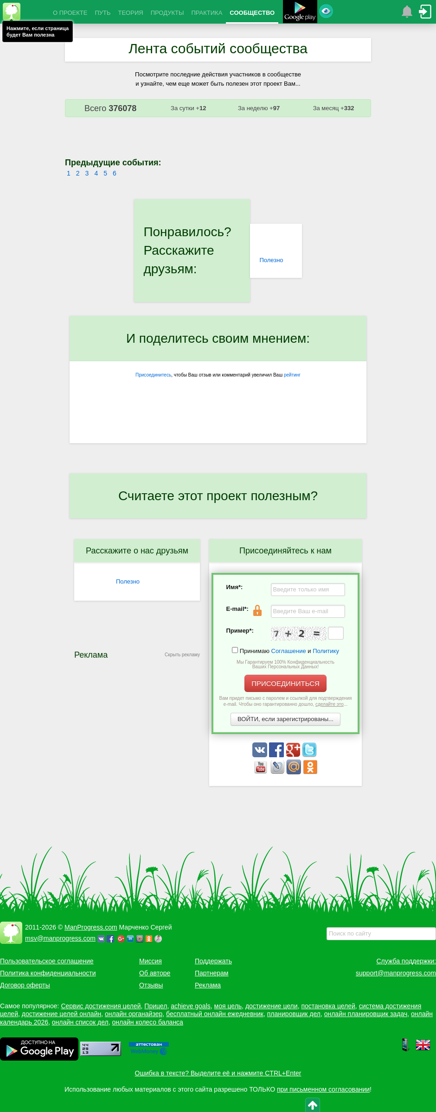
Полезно (271, 260)
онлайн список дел (80, 1022)
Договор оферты (25, 985)
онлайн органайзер (133, 1014)
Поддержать (213, 961)
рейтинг (292, 374)
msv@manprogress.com (60, 938)
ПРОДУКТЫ (167, 12)
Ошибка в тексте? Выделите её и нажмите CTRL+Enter (218, 1073)
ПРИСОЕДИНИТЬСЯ (285, 683)
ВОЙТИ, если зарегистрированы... (285, 719)
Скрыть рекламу (182, 654)
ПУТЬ (102, 12)
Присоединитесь (153, 374)
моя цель (228, 1006)
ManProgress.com (90, 927)
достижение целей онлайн (61, 1014)
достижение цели (271, 1006)
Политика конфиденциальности (48, 973)
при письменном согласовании (323, 1089)
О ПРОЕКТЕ (70, 12)
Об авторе (154, 973)
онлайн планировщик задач (366, 1014)
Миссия (150, 961)
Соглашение (288, 650)
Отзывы (151, 985)
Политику (326, 650)
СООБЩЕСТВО (252, 12)
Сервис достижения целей (101, 1006)
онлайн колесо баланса (147, 1022)
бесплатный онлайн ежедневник (214, 1014)
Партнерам (211, 973)
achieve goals (191, 1006)
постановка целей (328, 1006)
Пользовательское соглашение (47, 961)
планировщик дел (294, 1014)
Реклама (208, 985)
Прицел (155, 1006)
